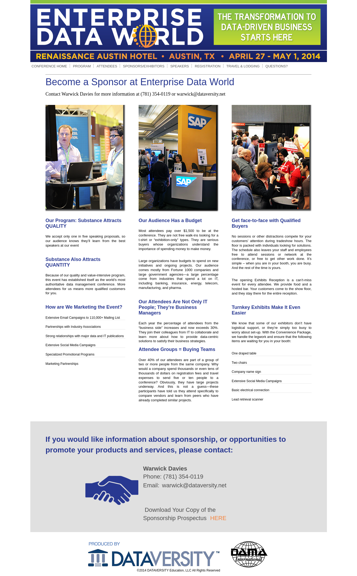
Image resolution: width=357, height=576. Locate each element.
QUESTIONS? (276, 66)
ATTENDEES (106, 66)
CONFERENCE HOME (49, 66)
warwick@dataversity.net (194, 485)
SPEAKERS (179, 66)
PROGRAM (82, 66)
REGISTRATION (208, 66)
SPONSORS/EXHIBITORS (143, 66)
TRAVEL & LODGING (243, 66)
